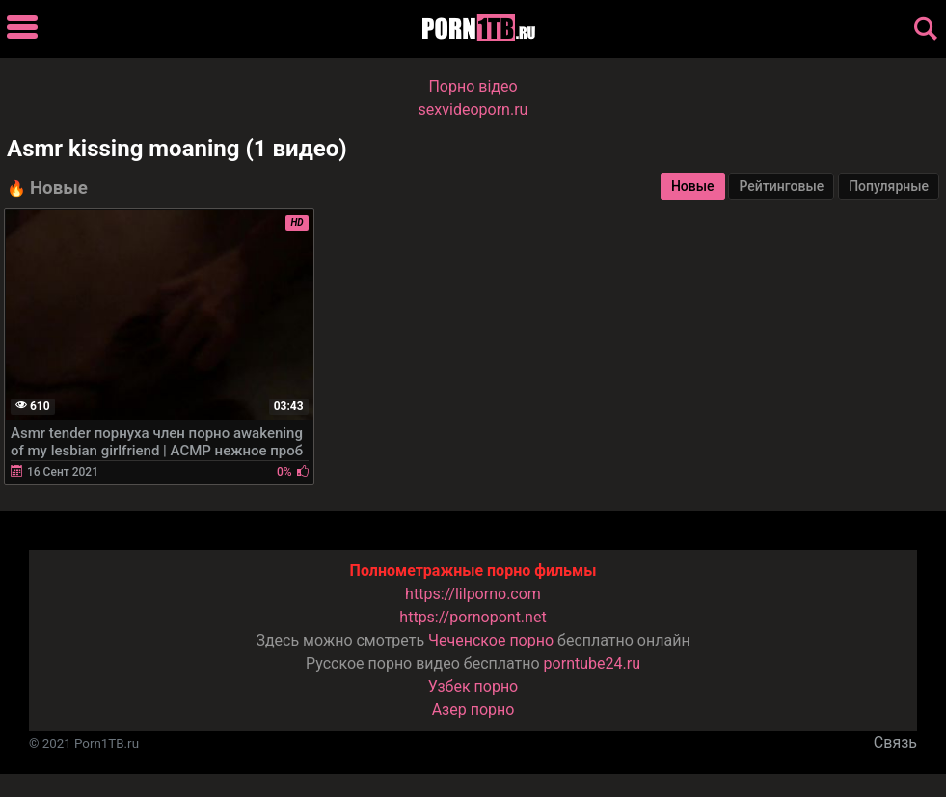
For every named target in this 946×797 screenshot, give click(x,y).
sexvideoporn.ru (473, 109)
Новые (693, 186)
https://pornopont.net (472, 617)
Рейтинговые (781, 186)
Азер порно (473, 710)
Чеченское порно (491, 640)
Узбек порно (473, 686)
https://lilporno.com (473, 594)
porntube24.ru (592, 663)
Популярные (889, 186)
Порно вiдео (472, 86)
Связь (895, 742)
